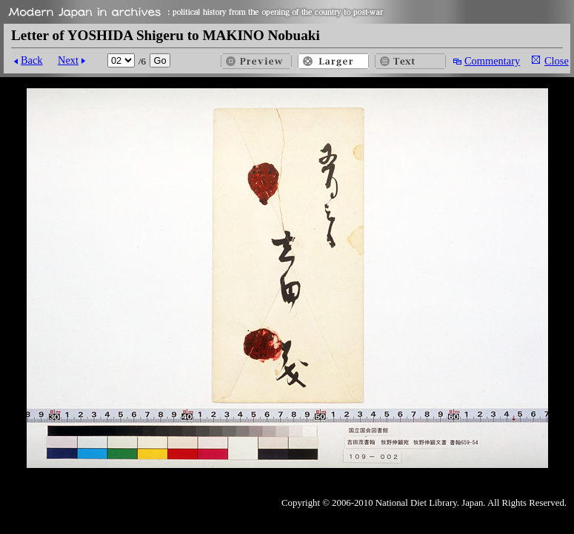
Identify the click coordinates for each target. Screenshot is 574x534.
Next (68, 60)
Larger (333, 61)
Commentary (492, 61)
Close (556, 61)
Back (32, 60)
